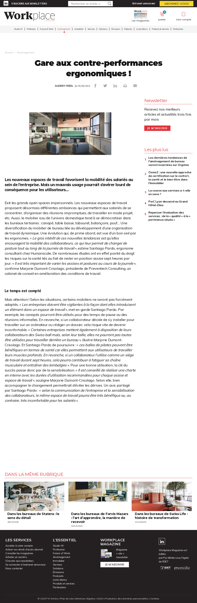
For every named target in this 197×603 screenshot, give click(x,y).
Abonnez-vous (176, 3)
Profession (31, 29)
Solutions (103, 29)
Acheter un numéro (16, 557)
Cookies (154, 598)
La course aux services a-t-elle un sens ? (169, 192)
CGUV (100, 598)
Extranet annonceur (143, 3)
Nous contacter (14, 568)
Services (91, 29)
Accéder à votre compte (19, 545)
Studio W (18, 29)
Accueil (9, 52)
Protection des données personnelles (126, 598)
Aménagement (63, 29)
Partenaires (178, 29)
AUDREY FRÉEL (64, 85)
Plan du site (66, 598)
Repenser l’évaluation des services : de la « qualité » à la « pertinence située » (169, 216)
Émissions (115, 29)
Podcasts (128, 29)
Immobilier (78, 29)
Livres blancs (142, 29)
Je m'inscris (157, 128)
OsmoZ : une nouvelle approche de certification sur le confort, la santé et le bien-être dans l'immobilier (169, 177)
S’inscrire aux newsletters (29, 3)
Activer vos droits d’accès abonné (24, 549)
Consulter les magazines (19, 553)
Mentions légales (85, 598)
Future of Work (46, 29)
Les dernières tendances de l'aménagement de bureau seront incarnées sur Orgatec (168, 161)
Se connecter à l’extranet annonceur (25, 564)
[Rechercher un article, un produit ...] (90, 3)
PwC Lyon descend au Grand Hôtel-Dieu (168, 203)
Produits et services (160, 29)
